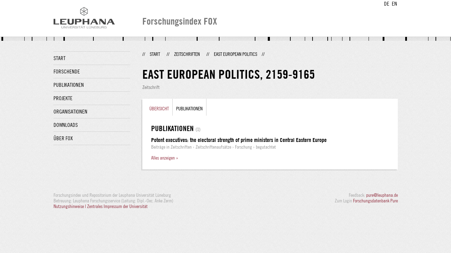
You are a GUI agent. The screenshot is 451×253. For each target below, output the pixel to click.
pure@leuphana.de (382, 195)
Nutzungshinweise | (70, 206)
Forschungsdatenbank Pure (375, 200)
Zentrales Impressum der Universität (117, 206)
